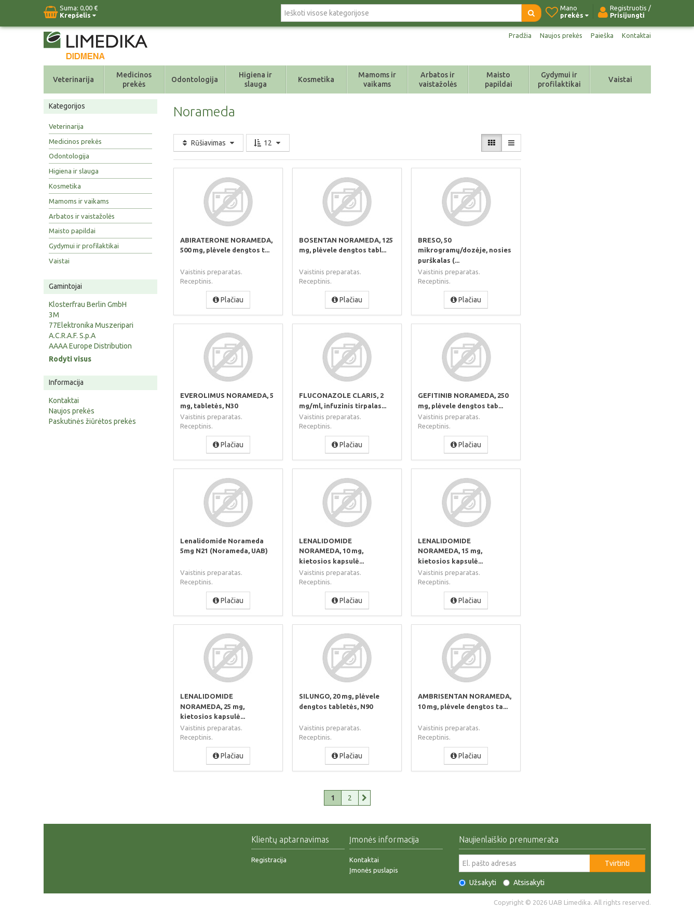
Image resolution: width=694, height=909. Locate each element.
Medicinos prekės (134, 79)
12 (268, 143)
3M (54, 315)
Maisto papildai (498, 79)
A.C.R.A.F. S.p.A (72, 335)
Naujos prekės (557, 35)
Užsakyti (477, 880)
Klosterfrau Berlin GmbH (88, 304)
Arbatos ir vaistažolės (438, 79)
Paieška (601, 35)
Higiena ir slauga (255, 79)
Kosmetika (316, 79)
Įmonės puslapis (373, 868)
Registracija (269, 857)
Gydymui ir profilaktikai (559, 79)
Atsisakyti (524, 880)
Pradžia (514, 35)
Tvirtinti (617, 861)
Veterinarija (73, 79)
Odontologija (194, 79)
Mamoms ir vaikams (377, 79)
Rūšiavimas (208, 143)
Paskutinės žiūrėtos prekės (92, 421)
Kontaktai (636, 35)
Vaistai (620, 79)
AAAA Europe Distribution (90, 346)
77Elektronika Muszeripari (91, 325)
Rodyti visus (70, 359)
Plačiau (228, 299)
